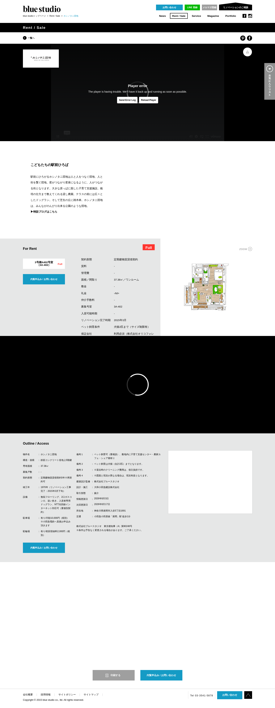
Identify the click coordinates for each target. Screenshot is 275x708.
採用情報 (46, 694)
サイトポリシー (67, 694)
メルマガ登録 (209, 7)
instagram (250, 16)
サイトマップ (91, 694)
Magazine (213, 16)
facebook (244, 16)
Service (196, 16)
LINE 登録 (192, 7)
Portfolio (230, 16)
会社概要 (28, 694)
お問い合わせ (169, 7)
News (162, 16)
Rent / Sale (179, 16)
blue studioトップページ (34, 16)
